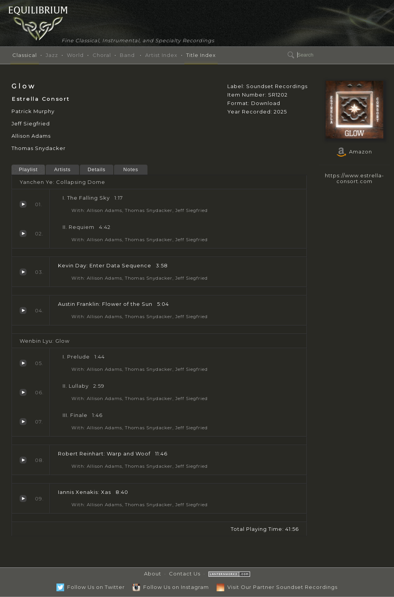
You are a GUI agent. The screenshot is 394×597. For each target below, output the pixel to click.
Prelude (23, 363)
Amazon (354, 151)
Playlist (28, 169)
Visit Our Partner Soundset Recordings (277, 587)
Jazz (52, 55)
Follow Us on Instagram (170, 587)
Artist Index (161, 55)
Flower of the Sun (23, 310)
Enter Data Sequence (23, 271)
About (152, 573)
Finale (23, 421)
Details (97, 169)
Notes (130, 169)
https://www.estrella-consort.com (354, 178)
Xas (23, 498)
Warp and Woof (23, 460)
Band (127, 55)
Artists (62, 169)
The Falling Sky (23, 204)
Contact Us (184, 573)
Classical (24, 55)
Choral (102, 55)
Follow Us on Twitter (90, 587)
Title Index (201, 55)
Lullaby (23, 392)
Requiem (23, 233)
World (75, 55)
